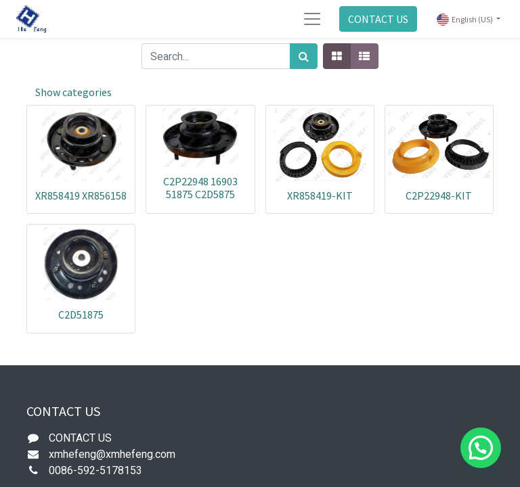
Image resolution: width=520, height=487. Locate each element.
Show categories (73, 92)
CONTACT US (378, 19)
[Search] (304, 56)
